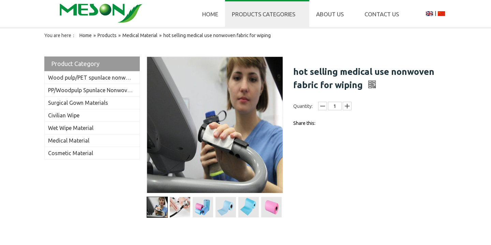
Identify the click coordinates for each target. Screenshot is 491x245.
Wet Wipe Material (70, 128)
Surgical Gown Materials (78, 103)
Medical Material (68, 140)
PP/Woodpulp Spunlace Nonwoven (90, 90)
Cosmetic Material (70, 153)
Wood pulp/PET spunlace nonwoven (92, 78)
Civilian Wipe (63, 115)
